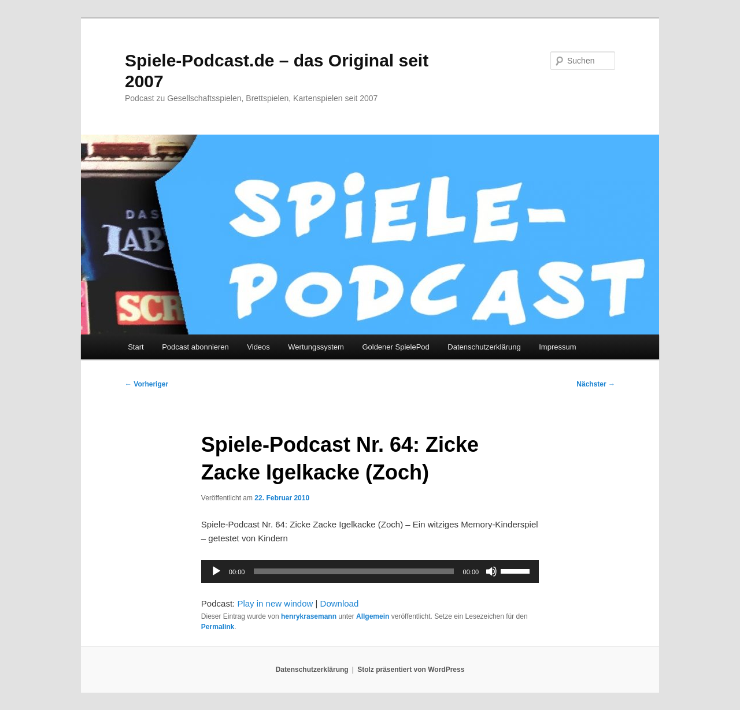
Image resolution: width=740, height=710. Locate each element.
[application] (370, 571)
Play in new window (275, 603)
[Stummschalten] (491, 571)
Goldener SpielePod (395, 347)
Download (339, 603)
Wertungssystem (316, 347)
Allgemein (372, 616)
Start (135, 347)
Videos (258, 347)
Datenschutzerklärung (483, 347)
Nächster (595, 384)
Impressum (557, 347)
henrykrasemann (308, 616)
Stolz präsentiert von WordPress (410, 670)
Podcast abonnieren (195, 347)
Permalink (217, 627)
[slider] (353, 571)
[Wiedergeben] (216, 571)
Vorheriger (146, 384)
